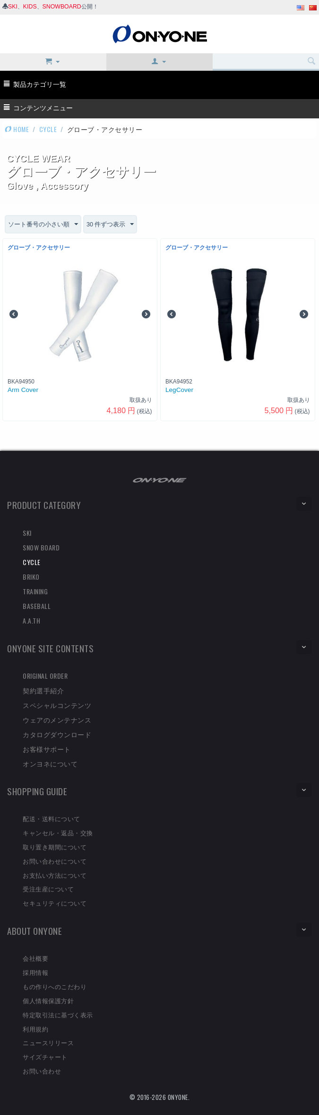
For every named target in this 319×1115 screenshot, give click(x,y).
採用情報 (35, 972)
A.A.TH (31, 620)
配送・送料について (51, 818)
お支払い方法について (54, 875)
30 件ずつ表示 (116, 224)
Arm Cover (23, 389)
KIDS (30, 6)
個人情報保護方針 (48, 1000)
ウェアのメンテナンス (57, 719)
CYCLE (48, 129)
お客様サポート (47, 749)
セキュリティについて (54, 902)
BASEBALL (37, 606)
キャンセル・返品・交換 (58, 832)
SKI (12, 6)
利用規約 (35, 1028)
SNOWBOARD (62, 6)
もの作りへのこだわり (54, 986)
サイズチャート (45, 1056)
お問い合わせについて (54, 860)
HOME (17, 129)
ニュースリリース (48, 1043)
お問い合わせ (42, 1070)
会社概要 (35, 958)
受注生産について (48, 889)
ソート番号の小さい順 (45, 224)
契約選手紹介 (43, 690)
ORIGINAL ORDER (45, 676)
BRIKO (31, 577)
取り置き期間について (54, 846)
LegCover (179, 389)
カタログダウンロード (57, 734)
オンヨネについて (50, 763)
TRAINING (35, 591)
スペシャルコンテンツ (57, 705)
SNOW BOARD (41, 547)
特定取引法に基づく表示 (58, 1014)
